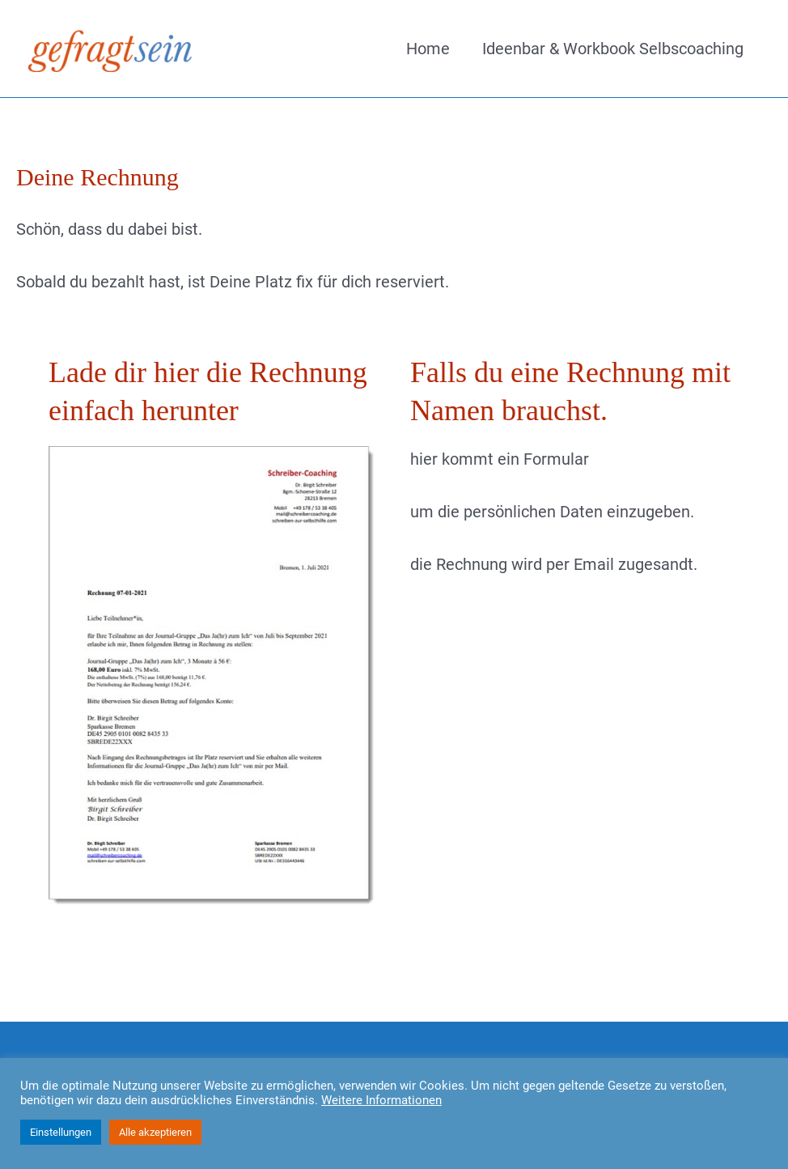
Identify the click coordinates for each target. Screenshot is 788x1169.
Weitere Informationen (381, 1100)
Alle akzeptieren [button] (155, 1132)
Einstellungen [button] (60, 1132)
